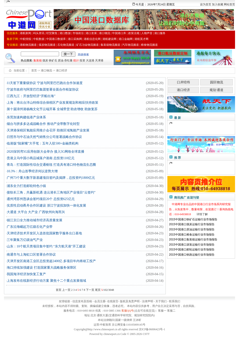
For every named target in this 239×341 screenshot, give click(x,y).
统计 (76, 60)
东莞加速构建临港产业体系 (26, 117)
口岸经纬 (183, 82)
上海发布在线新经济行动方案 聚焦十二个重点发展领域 (46, 280)
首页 (34, 70)
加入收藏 (217, 4)
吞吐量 (68, 60)
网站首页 (229, 4)
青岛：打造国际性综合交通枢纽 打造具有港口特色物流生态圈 (51, 164)
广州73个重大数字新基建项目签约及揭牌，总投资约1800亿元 (51, 177)
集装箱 (37, 60)
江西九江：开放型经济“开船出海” (31, 96)
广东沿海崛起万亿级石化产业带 (30, 227)
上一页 (66, 290)
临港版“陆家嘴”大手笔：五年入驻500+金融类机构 (42, 143)
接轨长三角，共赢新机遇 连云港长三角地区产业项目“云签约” (51, 192)
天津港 (99, 60)
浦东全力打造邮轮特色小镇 (26, 186)
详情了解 (202, 214)
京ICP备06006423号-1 (152, 329)
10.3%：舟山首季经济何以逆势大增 (32, 171)
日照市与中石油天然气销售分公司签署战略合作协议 (44, 137)
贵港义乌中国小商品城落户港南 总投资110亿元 (40, 158)
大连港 (90, 60)
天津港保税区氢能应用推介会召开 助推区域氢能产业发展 (48, 130)
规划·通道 (217, 90)
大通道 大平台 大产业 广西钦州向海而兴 (36, 212)
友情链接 (64, 301)
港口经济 (61, 70)
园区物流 (216, 82)
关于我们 (161, 301)
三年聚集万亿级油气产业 (25, 240)
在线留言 (112, 301)
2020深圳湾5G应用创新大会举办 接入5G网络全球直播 (45, 151)
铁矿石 (53, 60)
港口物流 (46, 70)
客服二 (171, 310)
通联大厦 (102, 315)
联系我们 (174, 301)
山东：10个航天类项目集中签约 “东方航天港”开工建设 (46, 246)
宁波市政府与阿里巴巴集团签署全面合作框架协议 (43, 89)
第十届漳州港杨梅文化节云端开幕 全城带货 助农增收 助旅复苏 (52, 109)
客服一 (162, 310)
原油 (60, 60)
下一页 (90, 290)
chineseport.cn (111, 334)
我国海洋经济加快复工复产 (26, 274)
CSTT (146, 334)
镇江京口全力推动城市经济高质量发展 (34, 220)
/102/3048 (107, 290)
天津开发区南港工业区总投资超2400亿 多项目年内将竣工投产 (51, 261)
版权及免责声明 (130, 301)
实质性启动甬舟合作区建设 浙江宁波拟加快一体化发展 (46, 205)
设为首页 (205, 4)
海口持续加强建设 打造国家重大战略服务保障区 (41, 267)
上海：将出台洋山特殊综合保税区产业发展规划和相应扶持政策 (52, 102)
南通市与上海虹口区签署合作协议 (31, 254)
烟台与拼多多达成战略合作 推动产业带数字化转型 (43, 124)
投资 (82, 60)
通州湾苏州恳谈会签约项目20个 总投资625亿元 (41, 199)
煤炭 (45, 60)
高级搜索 (83, 54)
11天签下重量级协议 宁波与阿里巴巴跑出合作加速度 (45, 83)
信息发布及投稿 (82, 301)
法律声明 (147, 301)
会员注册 (99, 301)
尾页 (98, 290)
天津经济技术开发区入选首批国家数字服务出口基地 (44, 233)
